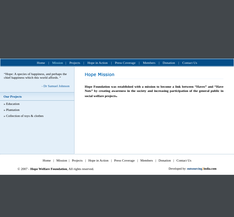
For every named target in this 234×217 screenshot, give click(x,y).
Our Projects (12, 96)
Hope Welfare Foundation (48, 169)
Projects (74, 62)
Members (149, 62)
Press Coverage (125, 62)
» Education (12, 103)
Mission (57, 62)
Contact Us (189, 62)
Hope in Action (97, 62)
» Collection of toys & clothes (23, 116)
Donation (169, 62)
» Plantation (12, 110)
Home (41, 62)
